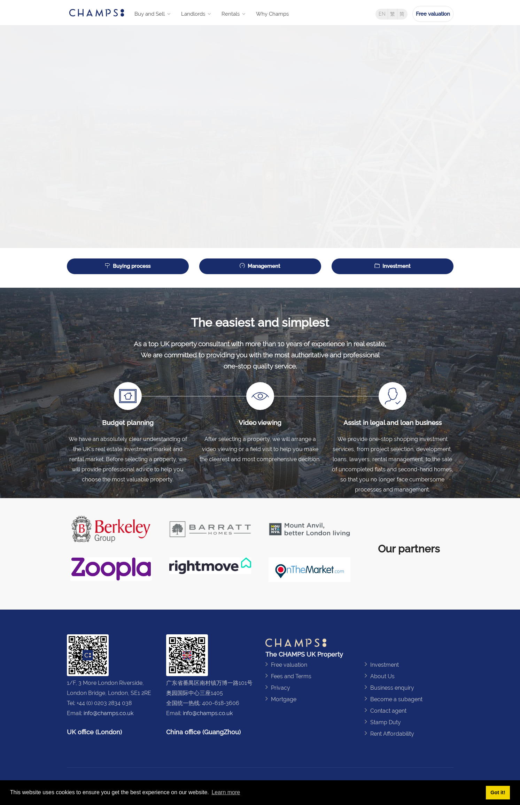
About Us (382, 676)
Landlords (193, 14)
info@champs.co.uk (108, 713)
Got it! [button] (497, 792)
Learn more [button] (225, 792)
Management (260, 266)
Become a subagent (396, 699)
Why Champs (272, 14)
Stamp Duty (385, 722)
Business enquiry (392, 687)
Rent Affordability (392, 733)
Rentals (231, 14)
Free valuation (433, 14)
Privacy (280, 687)
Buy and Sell (149, 14)
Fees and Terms (291, 676)
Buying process (127, 266)
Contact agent (388, 710)
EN (382, 14)
